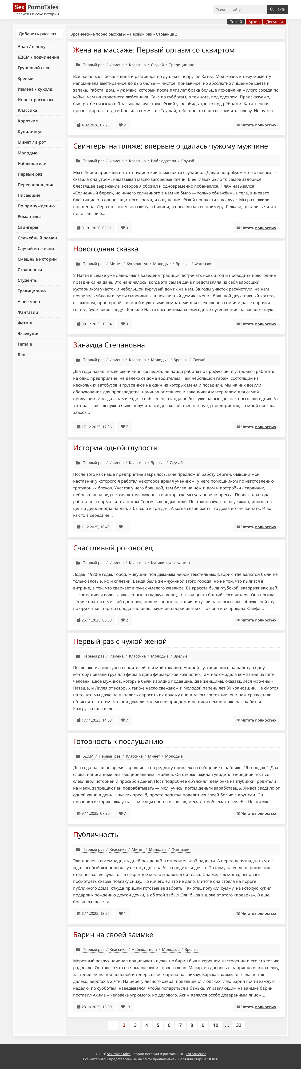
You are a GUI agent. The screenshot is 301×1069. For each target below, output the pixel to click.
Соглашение (196, 1054)
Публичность (95, 834)
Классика (27, 110)
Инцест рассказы (35, 99)
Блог (22, 354)
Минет (116, 263)
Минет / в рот (32, 142)
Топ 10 (236, 21)
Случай (157, 64)
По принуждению (36, 206)
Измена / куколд (35, 89)
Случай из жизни (36, 248)
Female (25, 344)
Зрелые (25, 78)
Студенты (27, 280)
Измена (117, 64)
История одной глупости (115, 447)
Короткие (28, 121)
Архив (254, 21)
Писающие (29, 195)
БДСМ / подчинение (38, 57)
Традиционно (32, 291)
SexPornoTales (119, 1054)
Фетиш (25, 323)
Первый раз (30, 174)
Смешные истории (37, 259)
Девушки (274, 21)
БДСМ (88, 756)
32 (238, 1025)
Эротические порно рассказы (98, 34)
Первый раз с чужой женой (120, 641)
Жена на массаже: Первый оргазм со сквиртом (154, 50)
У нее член (29, 301)
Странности (30, 269)
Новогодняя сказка (106, 249)
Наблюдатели (32, 163)
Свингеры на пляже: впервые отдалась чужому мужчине (170, 146)
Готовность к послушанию (118, 741)
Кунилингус (30, 131)
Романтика (29, 216)
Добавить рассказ (37, 33)
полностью (265, 125)
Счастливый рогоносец (113, 548)
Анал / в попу (32, 46)
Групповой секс (34, 67)
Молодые (27, 153)
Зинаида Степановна (109, 345)
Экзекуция (29, 333)
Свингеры (28, 227)
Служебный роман (37, 238)
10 (215, 1025)
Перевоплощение (36, 184)
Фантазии (28, 312)
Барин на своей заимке (113, 934)
